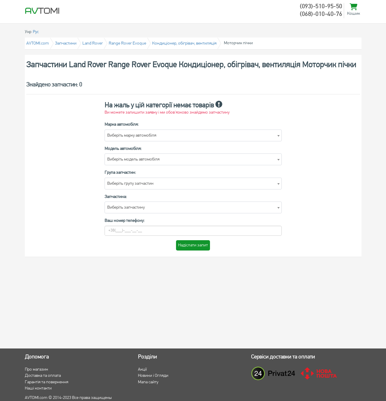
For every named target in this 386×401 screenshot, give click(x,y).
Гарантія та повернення (46, 382)
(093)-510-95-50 (321, 7)
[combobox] (193, 135)
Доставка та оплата (43, 376)
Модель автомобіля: (123, 149)
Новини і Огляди (153, 376)
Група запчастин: (120, 173)
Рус (36, 32)
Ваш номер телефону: (124, 221)
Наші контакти (38, 388)
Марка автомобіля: (122, 124)
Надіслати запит (193, 245)
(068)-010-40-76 (321, 14)
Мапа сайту (148, 382)
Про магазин (36, 369)
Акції (142, 369)
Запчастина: (116, 197)
